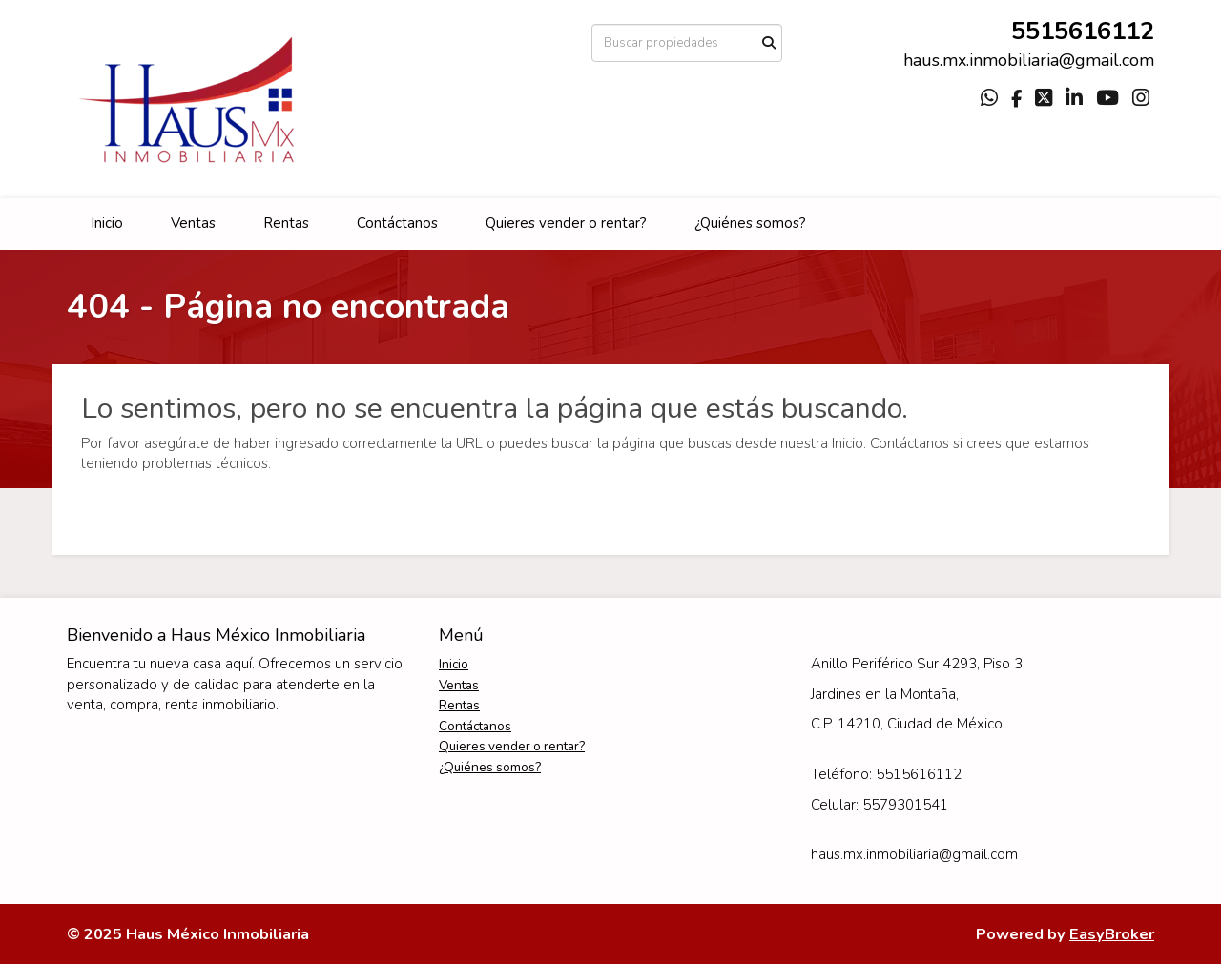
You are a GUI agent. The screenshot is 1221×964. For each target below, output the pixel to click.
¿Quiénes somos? (750, 223)
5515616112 (1082, 31)
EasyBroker (1111, 934)
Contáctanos (397, 223)
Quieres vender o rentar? (566, 223)
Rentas (286, 223)
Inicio (107, 223)
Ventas (193, 223)
